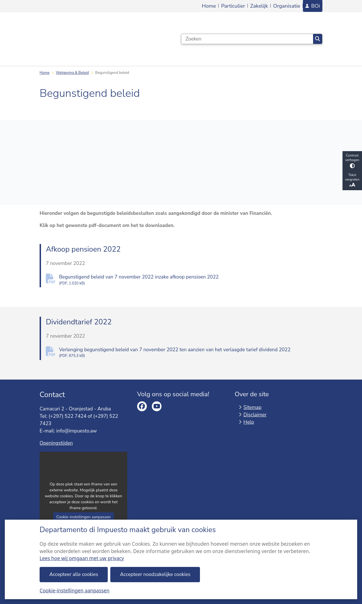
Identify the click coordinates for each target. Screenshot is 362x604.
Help (249, 422)
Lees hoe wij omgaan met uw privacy (82, 558)
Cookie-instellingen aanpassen (74, 590)
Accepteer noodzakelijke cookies (155, 574)
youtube (157, 406)
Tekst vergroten (352, 180)
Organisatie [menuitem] (286, 6)
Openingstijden (56, 443)
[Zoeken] (247, 39)
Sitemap (253, 407)
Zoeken (317, 39)
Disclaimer (255, 414)
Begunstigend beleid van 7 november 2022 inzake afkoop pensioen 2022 (190, 279)
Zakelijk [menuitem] (259, 6)
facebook (142, 406)
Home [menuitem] (209, 6)
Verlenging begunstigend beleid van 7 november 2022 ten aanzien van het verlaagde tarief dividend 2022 (190, 352)
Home (44, 72)
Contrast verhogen (352, 160)
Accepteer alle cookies (73, 574)
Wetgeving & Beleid (72, 72)
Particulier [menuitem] (233, 6)
